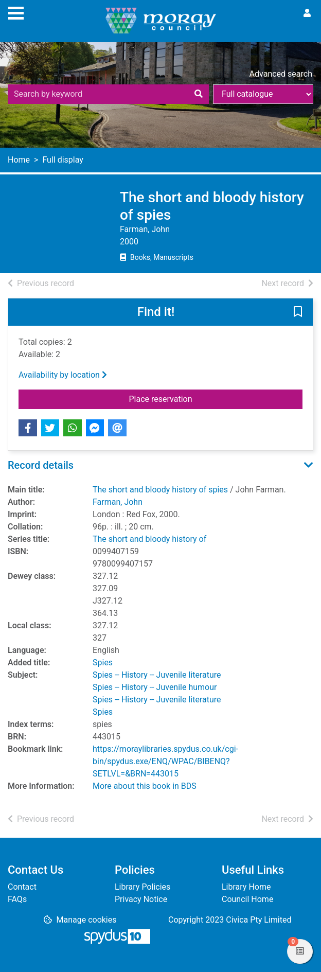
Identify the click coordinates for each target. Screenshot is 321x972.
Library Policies (142, 887)
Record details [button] (41, 465)
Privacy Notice (141, 899)
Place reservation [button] (216, 398)
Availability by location (63, 375)
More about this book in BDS (145, 786)
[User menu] (307, 13)
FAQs (17, 899)
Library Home (246, 887)
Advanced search (280, 74)
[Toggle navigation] (16, 12)
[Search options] (263, 94)
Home (19, 160)
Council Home (247, 899)
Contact (22, 887)
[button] (297, 313)
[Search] (198, 94)
